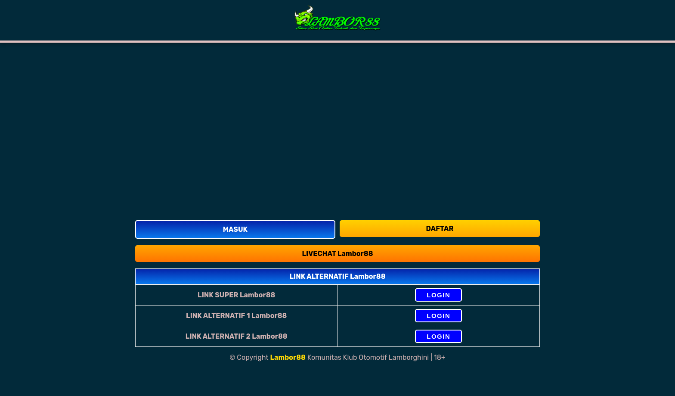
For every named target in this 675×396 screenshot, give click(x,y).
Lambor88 (288, 357)
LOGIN (438, 295)
